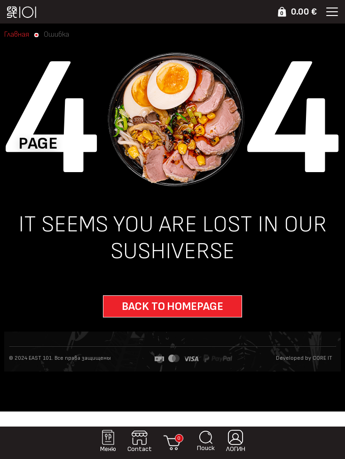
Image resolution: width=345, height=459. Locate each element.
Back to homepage (172, 306)
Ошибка (56, 35)
